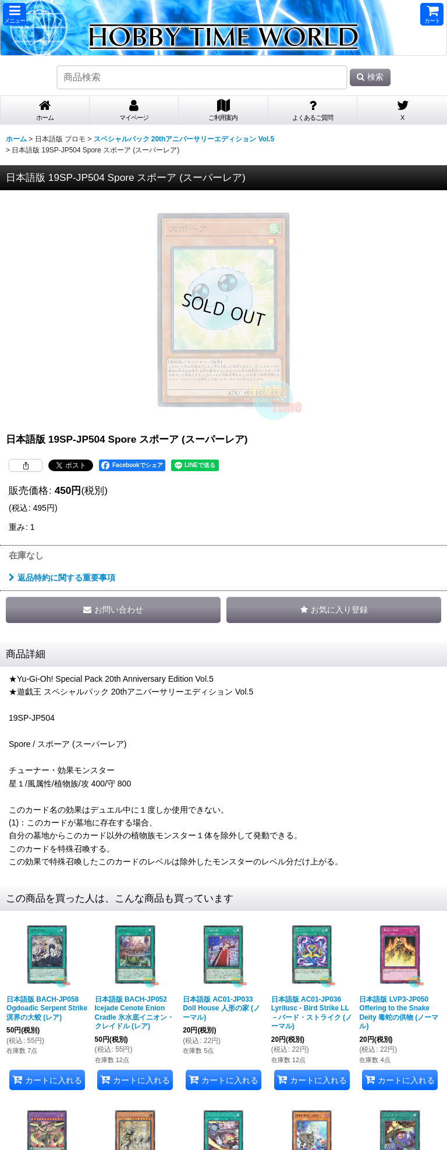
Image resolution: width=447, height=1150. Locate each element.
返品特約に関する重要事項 (62, 577)
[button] (14, 14)
